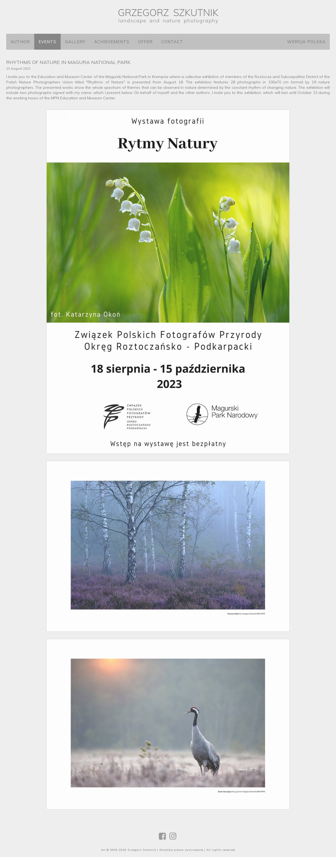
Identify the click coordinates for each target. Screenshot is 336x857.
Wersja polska (306, 41)
